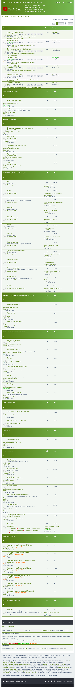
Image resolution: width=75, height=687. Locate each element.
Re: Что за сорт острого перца (12, 361)
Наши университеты (9, 536)
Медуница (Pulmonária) (15, 74)
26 (28, 51)
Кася (8, 76)
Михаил (23, 562)
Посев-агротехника (13, 304)
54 (28, 68)
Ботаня (5, 519)
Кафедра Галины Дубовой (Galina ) (19, 576)
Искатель (23, 592)
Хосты (9, 285)
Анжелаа (54, 66)
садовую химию (7, 667)
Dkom (16, 288)
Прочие (9, 375)
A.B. (4, 571)
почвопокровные (12, 259)
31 (32, 59)
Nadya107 (5, 594)
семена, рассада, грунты (15, 321)
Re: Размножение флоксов (52, 236)
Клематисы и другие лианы (16, 145)
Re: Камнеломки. (49, 262)
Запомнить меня (58, 630)
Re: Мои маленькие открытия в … (13, 518)
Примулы (10, 207)
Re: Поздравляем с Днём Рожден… (51, 527)
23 (35, 76)
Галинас (46, 212)
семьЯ (11, 530)
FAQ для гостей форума (15, 109)
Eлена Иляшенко (49, 221)
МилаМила (6, 511)
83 (28, 42)
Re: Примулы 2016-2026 (51, 211)
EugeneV (5, 133)
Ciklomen (54, 32)
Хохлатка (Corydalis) (14, 83)
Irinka (45, 203)
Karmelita (9, 67)
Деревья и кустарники (9, 119)
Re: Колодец (6, 463)
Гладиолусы (11, 199)
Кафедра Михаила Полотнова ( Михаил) (21, 560)
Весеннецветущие (19, 38)
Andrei (23, 554)
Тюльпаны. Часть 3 (13, 57)
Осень (4, 158)
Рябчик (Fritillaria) (13, 66)
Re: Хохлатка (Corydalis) (51, 245)
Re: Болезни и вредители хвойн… (13, 166)
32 (35, 59)
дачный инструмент (49, 664)
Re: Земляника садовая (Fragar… (13, 352)
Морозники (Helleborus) (15, 32)
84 (32, 42)
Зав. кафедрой (33, 643)
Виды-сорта (11, 313)
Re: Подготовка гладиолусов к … (53, 202)
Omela (53, 40)
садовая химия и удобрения (16, 420)
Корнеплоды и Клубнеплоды (17, 366)
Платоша (5, 548)
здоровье (20, 528)
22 (32, 76)
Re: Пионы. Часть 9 (49, 228)
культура (34, 530)
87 (32, 34)
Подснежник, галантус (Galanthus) (19, 49)
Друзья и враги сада (9, 402)
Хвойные (10, 162)
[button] (53, 23)
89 (38, 34)
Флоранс (46, 614)
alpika (22, 585)
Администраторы (13, 643)
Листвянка (10, 42)
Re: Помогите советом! (9, 140)
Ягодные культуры (13, 349)
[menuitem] (4, 2)
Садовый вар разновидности (11, 423)
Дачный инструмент (14, 477)
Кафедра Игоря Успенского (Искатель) (20, 591)
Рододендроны (12, 154)
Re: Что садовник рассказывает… (13, 472)
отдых (27, 528)
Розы (8, 181)
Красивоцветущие (35, 87)
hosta (20, 288)
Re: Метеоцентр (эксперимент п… (12, 508)
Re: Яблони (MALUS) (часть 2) (12, 344)
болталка (6, 672)
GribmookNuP (62, 648)
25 (41, 76)
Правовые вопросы (13, 486)
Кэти (4, 354)
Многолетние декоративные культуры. (23, 45)
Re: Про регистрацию (9, 112)
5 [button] (65, 23)
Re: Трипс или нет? (8, 415)
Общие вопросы (8, 451)
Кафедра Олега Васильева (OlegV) (19, 568)
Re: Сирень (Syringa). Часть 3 (11, 131)
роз (70, 661)
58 (41, 68)
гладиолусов (11, 662)
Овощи (9, 358)
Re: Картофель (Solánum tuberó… (13, 370)
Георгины (10, 216)
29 (38, 51)
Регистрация (10, 626)
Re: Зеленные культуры (10, 378)
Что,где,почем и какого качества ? (19, 494)
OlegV (4, 556)
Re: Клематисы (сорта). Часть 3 (12, 148)
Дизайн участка (12, 468)
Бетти (45, 290)
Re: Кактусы (47, 280)
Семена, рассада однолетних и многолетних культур (18, 295)
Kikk (4, 416)
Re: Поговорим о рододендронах (12, 157)
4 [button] (63, 23)
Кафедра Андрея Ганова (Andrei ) (18, 553)
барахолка (19, 530)
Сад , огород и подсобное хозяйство (14, 332)
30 (41, 51)
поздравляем (35, 528)
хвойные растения (63, 667)
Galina (23, 577)
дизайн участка (60, 664)
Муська (5, 586)
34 (41, 59)
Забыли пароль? (47, 630)
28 (35, 51)
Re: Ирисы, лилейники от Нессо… (10, 498)
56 (35, 68)
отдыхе (34, 672)
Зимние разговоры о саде (16, 514)
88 (35, 34)
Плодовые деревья (13, 341)
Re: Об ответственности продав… (13, 489)
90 (41, 34)
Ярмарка (10, 609)
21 (28, 76)
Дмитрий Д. (47, 195)
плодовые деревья (8, 671)
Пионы (9, 225)
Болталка (10, 523)
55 (32, 68)
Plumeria (5, 473)
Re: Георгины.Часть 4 (50, 219)
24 (38, 76)
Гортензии (10, 136)
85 (35, 42)
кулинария (13, 528)
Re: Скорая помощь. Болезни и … (54, 288)
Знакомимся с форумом (10, 91)
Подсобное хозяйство (14, 392)
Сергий (5, 500)
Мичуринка (17, 516)
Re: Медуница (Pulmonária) (52, 254)
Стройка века (11, 460)
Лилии (9, 190)
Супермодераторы (23, 643)
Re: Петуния (6, 316)
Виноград (10, 384)
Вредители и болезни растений (18, 411)
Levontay (5, 425)
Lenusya (9, 50)
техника (27, 532)
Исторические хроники (16, 532)
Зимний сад (6, 430)
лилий (5, 662)
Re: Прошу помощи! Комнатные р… (12, 443)
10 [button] (69, 23)
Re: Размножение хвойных (10, 103)
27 (32, 51)
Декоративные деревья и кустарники (20, 128)
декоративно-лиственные (16, 251)
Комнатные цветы (13, 439)
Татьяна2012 (6, 167)
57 (38, 68)
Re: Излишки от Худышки (51, 612)
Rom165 (5, 113)
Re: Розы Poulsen (49, 185)
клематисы (13, 669)
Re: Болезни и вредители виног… (12, 387)
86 (28, 34)
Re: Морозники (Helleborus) (52, 271)
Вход (3, 626)
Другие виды (11, 276)
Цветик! (46, 281)
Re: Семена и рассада (9, 325)
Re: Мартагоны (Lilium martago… (53, 193)
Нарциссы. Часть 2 (13, 40)
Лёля (22, 547)
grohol (4, 482)
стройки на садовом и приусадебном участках (16, 664)
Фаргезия (17, 547)
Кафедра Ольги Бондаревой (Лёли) (19, 545)
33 (38, 59)
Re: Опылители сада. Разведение (13, 396)
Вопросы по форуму (14, 100)
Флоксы (9, 233)
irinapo (5, 309)
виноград (29, 671)
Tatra (15, 129)
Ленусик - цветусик (49, 264)
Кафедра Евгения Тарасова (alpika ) (19, 583)
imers (8, 84)
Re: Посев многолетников (10, 307)
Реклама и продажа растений (12, 600)
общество (27, 530)
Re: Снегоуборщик (8, 480)
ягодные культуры (20, 671)
